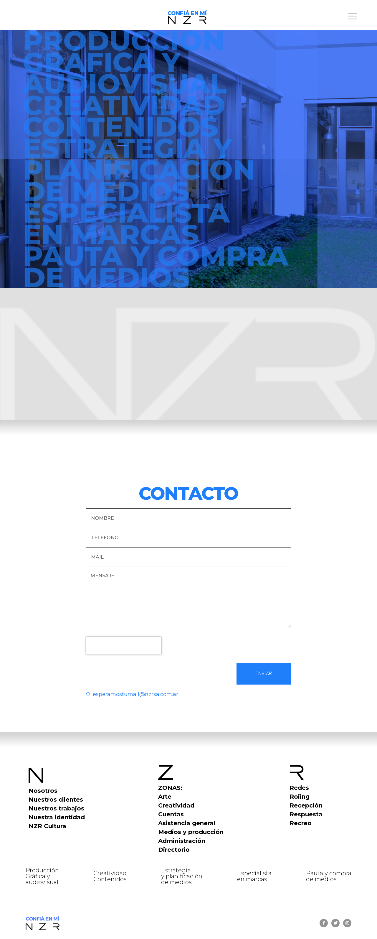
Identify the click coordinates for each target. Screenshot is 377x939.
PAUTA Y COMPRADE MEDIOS (155, 266)
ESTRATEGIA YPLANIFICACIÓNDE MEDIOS (139, 169)
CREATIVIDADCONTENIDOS (124, 115)
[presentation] (123, 645)
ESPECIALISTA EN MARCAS (126, 223)
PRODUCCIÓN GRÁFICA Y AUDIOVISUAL (125, 62)
